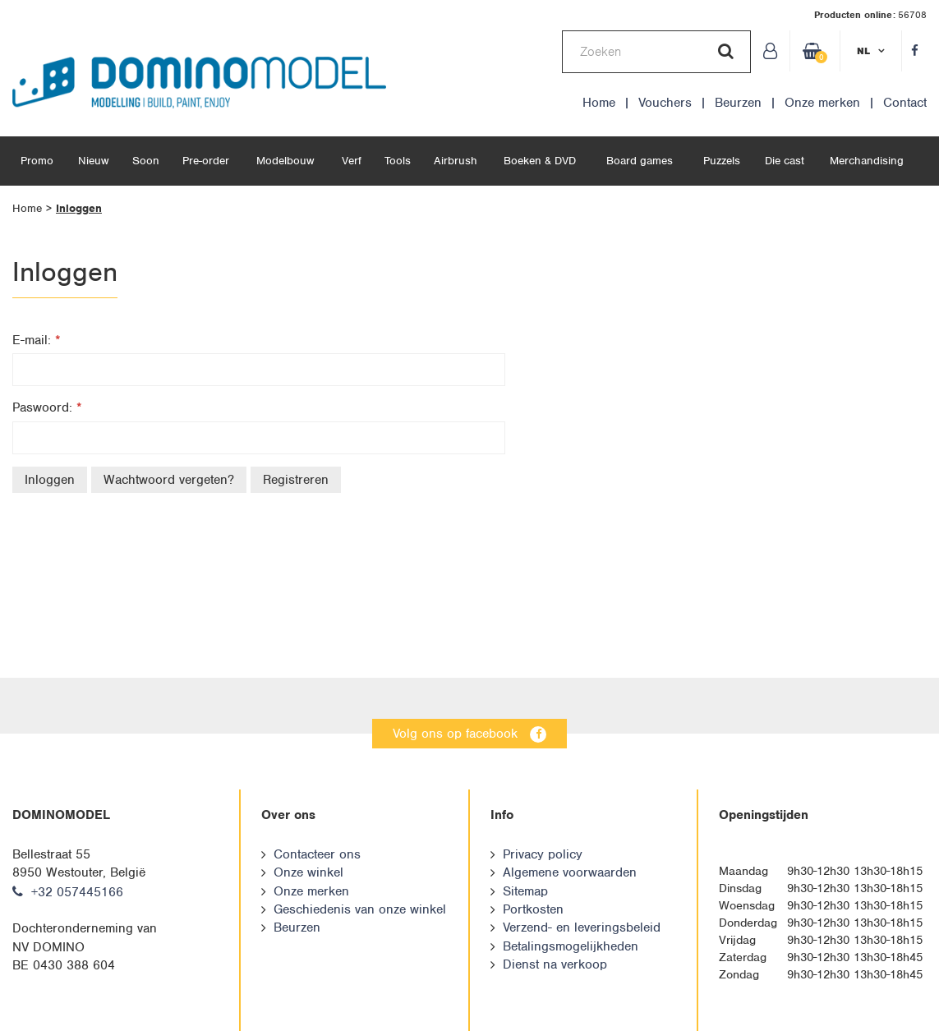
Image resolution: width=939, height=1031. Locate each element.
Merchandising (867, 161)
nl (863, 51)
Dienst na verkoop (555, 964)
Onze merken (822, 102)
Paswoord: (47, 407)
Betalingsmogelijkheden (570, 946)
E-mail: (36, 340)
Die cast (784, 161)
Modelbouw (285, 161)
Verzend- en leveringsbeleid (582, 927)
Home (598, 102)
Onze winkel (308, 872)
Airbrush (455, 161)
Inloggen (79, 208)
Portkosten (533, 909)
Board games (639, 161)
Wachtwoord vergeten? (169, 480)
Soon (145, 161)
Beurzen (738, 102)
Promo (37, 161)
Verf (351, 161)
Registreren (296, 480)
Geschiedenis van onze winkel (360, 909)
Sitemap (525, 891)
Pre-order (205, 161)
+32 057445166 (77, 892)
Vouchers (665, 102)
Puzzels (721, 161)
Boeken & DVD (540, 161)
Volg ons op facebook (455, 733)
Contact (905, 102)
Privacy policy (542, 854)
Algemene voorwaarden (570, 872)
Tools (397, 161)
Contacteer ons (317, 854)
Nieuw (93, 161)
